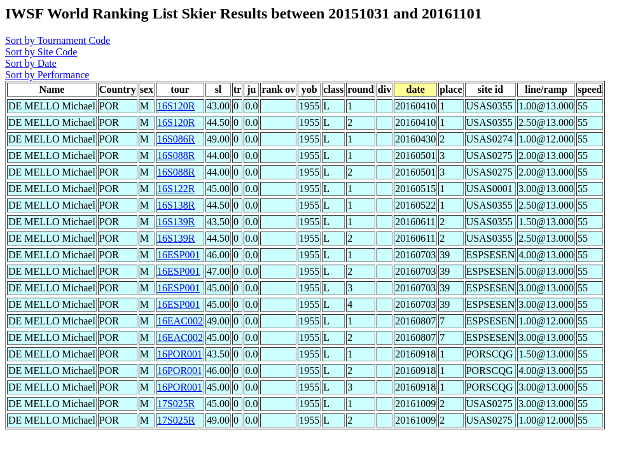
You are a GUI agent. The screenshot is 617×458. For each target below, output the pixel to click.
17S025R (176, 403)
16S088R (176, 155)
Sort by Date (31, 63)
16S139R (176, 221)
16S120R (176, 106)
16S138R (176, 205)
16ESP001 (178, 254)
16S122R (176, 188)
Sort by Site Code (41, 51)
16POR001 (179, 354)
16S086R (176, 139)
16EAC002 (180, 321)
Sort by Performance (47, 74)
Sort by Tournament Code (57, 40)
